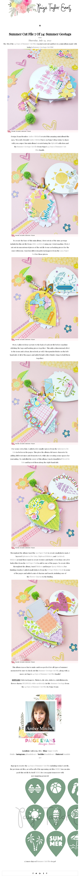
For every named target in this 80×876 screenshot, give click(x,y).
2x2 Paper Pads (41, 553)
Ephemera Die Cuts (29, 556)
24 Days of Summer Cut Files (25, 44)
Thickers (39, 566)
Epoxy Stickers (57, 566)
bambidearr (49, 754)
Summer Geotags (58, 683)
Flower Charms (36, 577)
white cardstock (38, 244)
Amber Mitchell (34, 136)
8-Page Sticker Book (56, 570)
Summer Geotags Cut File (43, 47)
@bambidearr (30, 754)
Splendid (54, 143)
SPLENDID (26, 683)
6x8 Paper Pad (31, 563)
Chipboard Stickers (45, 556)
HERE (57, 769)
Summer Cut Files (44, 861)
